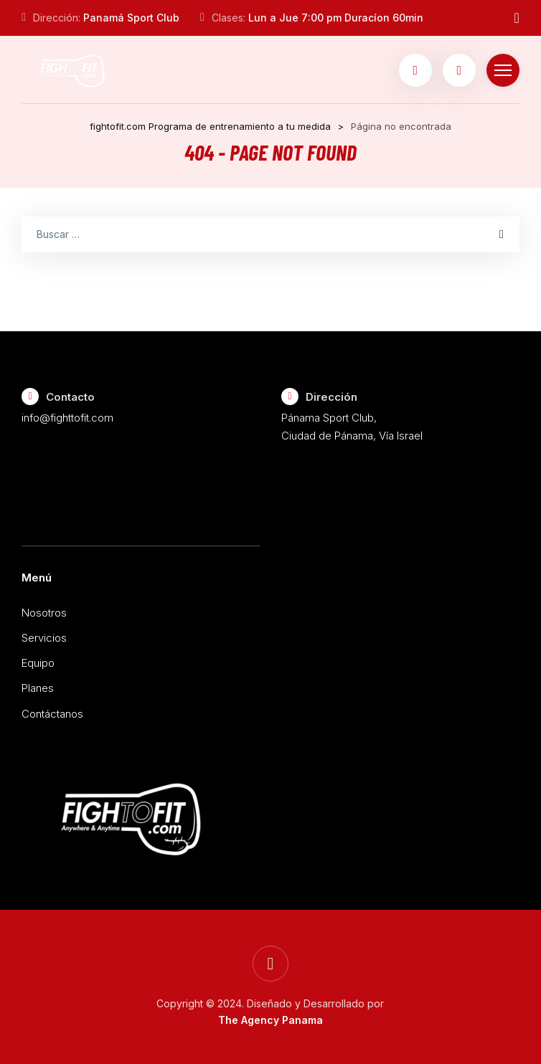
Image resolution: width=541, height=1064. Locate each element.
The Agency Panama (270, 1020)
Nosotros (44, 612)
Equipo (38, 663)
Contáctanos (52, 714)
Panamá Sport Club (131, 17)
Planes (38, 688)
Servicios (44, 638)
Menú (37, 577)
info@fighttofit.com (67, 417)
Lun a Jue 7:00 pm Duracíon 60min (335, 17)
